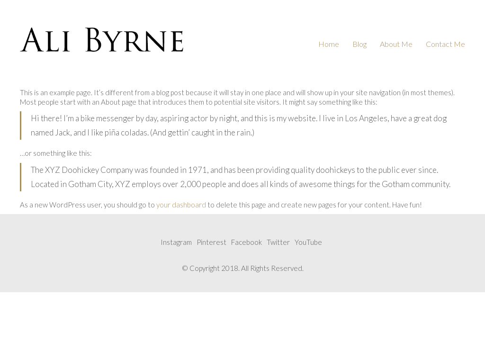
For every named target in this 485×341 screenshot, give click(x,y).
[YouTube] (308, 242)
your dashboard (181, 204)
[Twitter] (278, 242)
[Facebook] (246, 242)
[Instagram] (176, 242)
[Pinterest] (211, 242)
